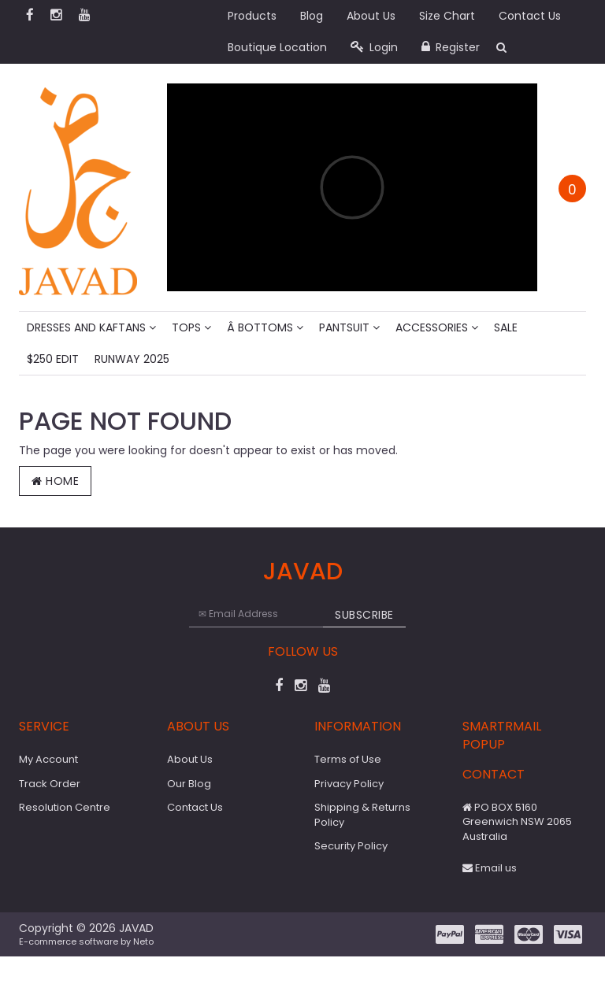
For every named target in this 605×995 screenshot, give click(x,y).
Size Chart (447, 16)
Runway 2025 (132, 359)
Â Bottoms (265, 327)
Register (450, 47)
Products (252, 16)
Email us (489, 867)
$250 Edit (53, 359)
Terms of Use (347, 759)
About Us (371, 16)
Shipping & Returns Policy (362, 815)
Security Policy (351, 845)
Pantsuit (349, 327)
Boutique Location (277, 47)
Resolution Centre (64, 807)
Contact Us (530, 16)
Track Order (49, 783)
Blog (311, 16)
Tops (191, 327)
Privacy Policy (349, 783)
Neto (143, 941)
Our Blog (189, 783)
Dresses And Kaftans (91, 327)
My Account (48, 759)
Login (374, 47)
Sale (506, 327)
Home (55, 481)
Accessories (436, 327)
